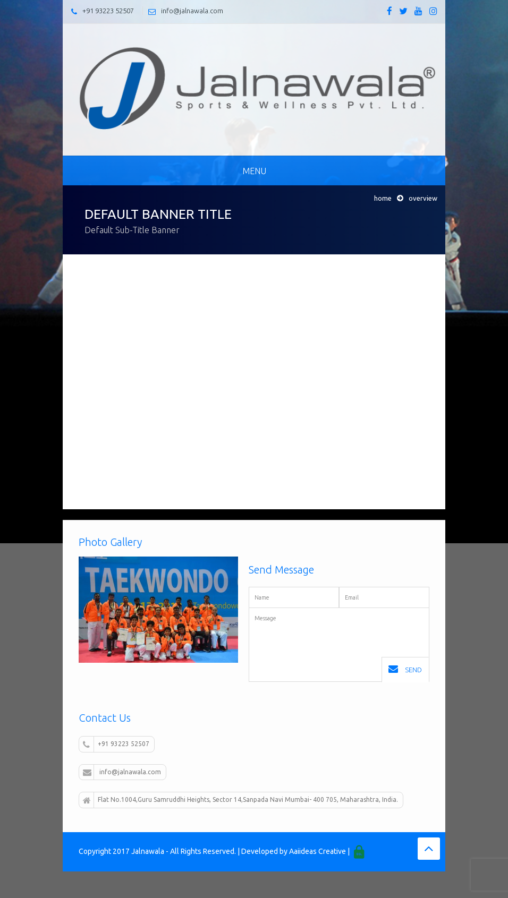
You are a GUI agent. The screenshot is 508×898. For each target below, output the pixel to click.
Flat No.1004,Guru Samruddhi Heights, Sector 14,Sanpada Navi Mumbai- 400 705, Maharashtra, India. (240, 800)
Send (405, 669)
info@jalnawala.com (192, 10)
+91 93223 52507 (108, 10)
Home (383, 198)
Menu (254, 171)
